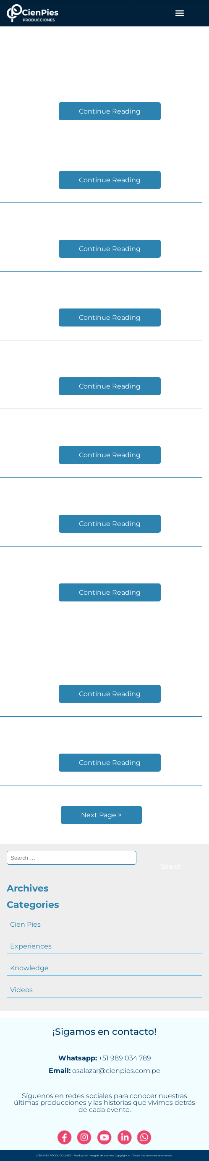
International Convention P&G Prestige (101, 646)
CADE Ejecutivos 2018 (101, 287)
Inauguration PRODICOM (101, 732)
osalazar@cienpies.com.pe (116, 1071)
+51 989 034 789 (125, 1058)
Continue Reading (110, 111)
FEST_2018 (101, 355)
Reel (101, 149)
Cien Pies (25, 924)
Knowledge (29, 968)
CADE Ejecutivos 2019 (101, 81)
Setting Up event (101, 493)
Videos (21, 990)
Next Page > (101, 815)
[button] (179, 13)
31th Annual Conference (101, 218)
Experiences (31, 946)
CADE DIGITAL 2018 (101, 424)
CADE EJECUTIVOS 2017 (101, 562)
